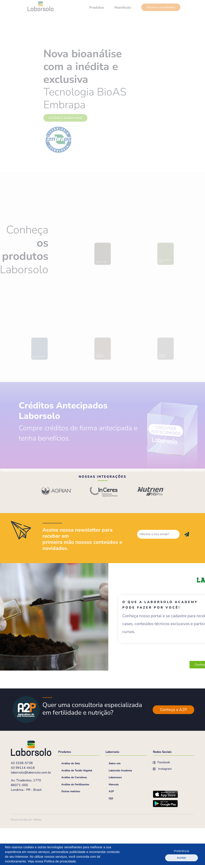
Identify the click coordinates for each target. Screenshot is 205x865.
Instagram (162, 806)
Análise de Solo (70, 801)
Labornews (115, 815)
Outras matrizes (70, 829)
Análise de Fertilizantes (75, 822)
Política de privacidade (60, 861)
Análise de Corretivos (74, 815)
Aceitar (189, 854)
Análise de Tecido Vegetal (76, 808)
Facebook (161, 800)
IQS (111, 836)
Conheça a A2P (173, 747)
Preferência (168, 854)
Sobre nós (115, 801)
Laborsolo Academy (120, 808)
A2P (111, 829)
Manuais (114, 822)
